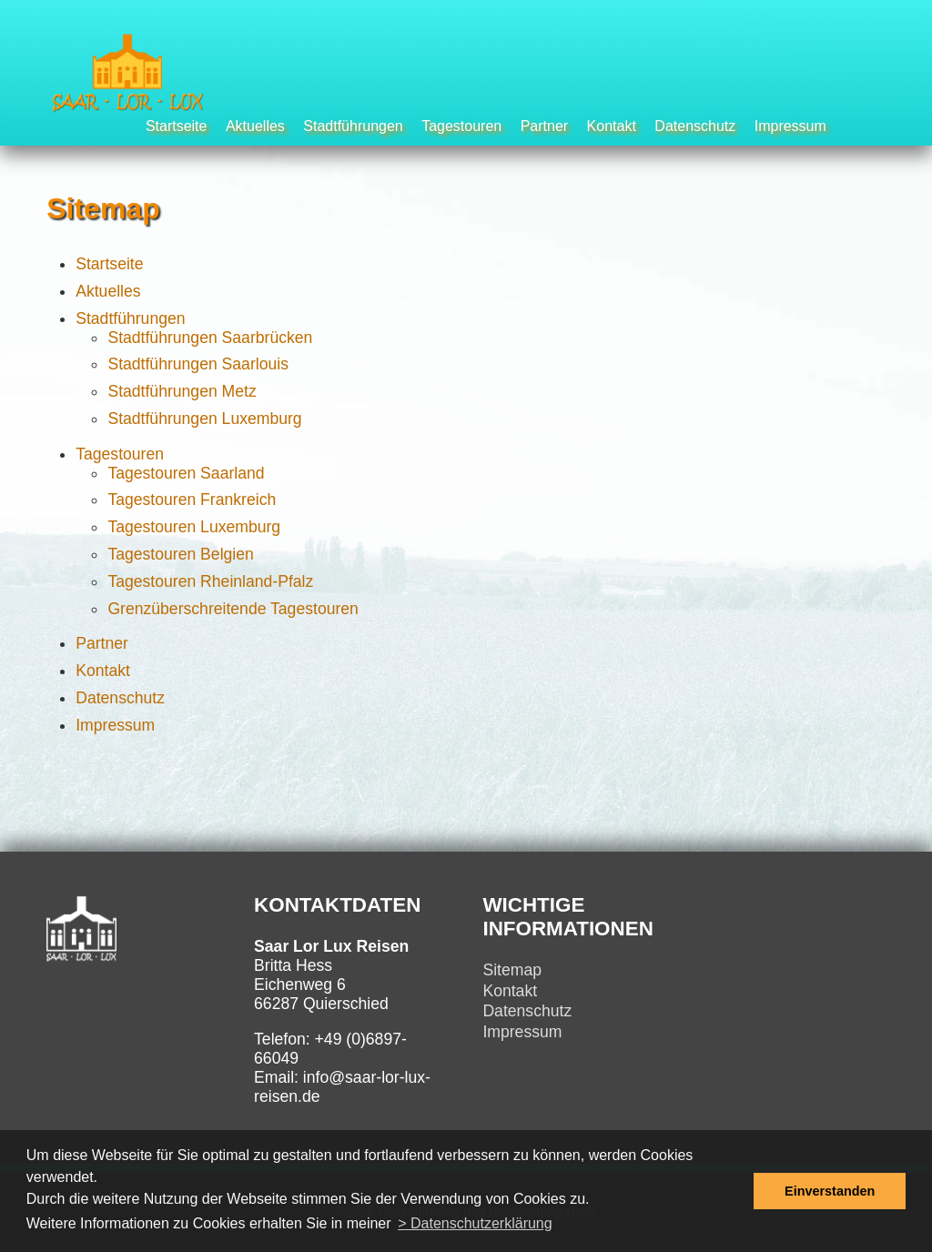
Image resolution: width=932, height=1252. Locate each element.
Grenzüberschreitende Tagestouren (233, 609)
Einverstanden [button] (830, 1191)
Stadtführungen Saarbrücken (209, 337)
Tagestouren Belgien (180, 554)
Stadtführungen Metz (181, 391)
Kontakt (611, 126)
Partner (544, 126)
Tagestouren (461, 126)
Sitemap (512, 970)
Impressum (790, 126)
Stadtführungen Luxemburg (204, 418)
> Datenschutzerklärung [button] (475, 1223)
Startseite (177, 126)
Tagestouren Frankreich (191, 499)
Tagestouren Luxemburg (193, 527)
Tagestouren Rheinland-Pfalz (210, 581)
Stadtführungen (352, 126)
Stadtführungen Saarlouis (198, 364)
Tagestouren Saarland (185, 473)
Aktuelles (255, 126)
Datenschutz (694, 126)
